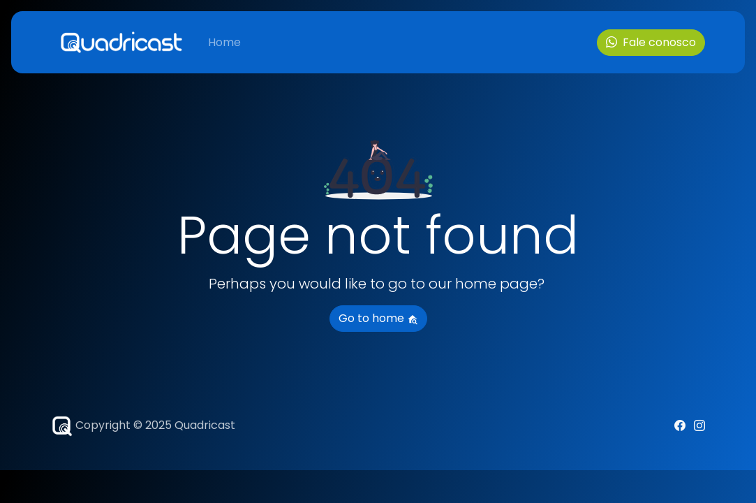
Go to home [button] (378, 318)
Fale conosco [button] (651, 42)
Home (224, 42)
